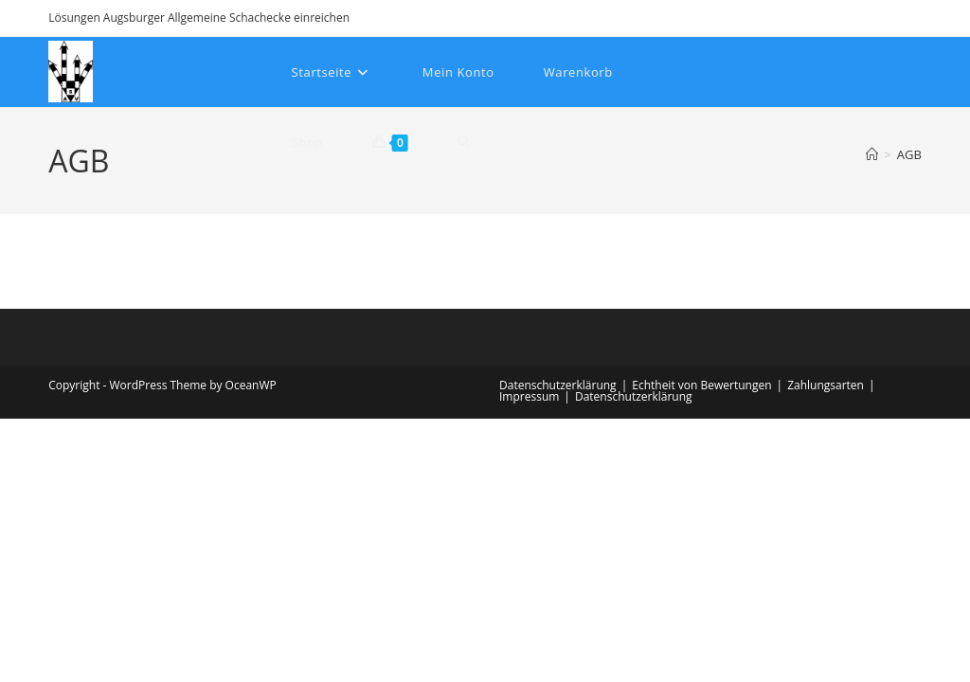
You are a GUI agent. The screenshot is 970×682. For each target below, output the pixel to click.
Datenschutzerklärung (558, 385)
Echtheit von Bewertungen (701, 385)
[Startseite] (872, 154)
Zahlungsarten (825, 385)
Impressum (529, 396)
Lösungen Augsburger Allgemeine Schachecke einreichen (199, 17)
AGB (909, 154)
